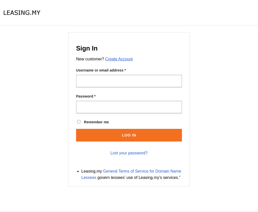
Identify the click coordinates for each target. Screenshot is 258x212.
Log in (129, 135)
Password (86, 96)
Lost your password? (129, 153)
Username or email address (101, 70)
